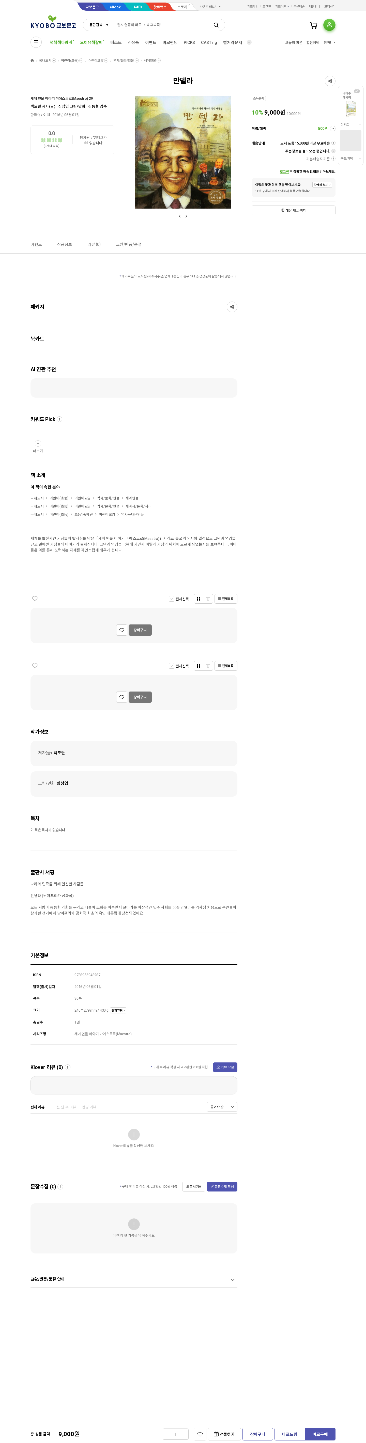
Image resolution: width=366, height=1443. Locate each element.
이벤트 (151, 42)
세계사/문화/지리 (138, 506)
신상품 (133, 42)
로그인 (267, 6)
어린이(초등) (69, 60)
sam (138, 6)
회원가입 (252, 6)
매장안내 (314, 6)
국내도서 (45, 60)
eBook (115, 7)
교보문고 (92, 7)
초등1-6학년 (83, 514)
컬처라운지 (232, 42)
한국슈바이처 (40, 115)
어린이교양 (95, 60)
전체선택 (182, 599)
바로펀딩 (170, 42)
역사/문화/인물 (123, 60)
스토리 (182, 7)
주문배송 (299, 6)
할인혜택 (313, 43)
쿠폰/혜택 (347, 158)
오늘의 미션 (293, 43)
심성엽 (63, 106)
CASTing (209, 42)
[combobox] (97, 25)
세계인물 (150, 60)
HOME (32, 60)
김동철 (93, 106)
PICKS (189, 42)
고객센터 (330, 6)
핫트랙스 (160, 7)
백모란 (35, 106)
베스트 (116, 42)
